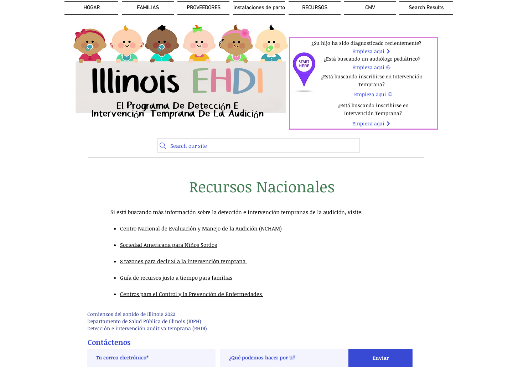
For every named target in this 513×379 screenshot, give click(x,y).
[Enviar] (380, 358)
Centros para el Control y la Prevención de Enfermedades (191, 293)
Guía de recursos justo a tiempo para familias (176, 277)
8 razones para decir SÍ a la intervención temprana (183, 261)
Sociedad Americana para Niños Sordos (168, 244)
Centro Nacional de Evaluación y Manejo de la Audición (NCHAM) (201, 228)
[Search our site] (258, 145)
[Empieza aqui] (371, 51)
